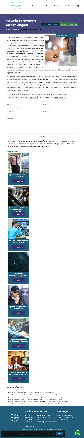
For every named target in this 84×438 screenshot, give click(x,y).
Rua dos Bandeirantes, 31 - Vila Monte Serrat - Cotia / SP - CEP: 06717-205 (66, 417)
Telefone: (10, 111)
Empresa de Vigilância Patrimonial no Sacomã (18, 340)
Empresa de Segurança (56, 397)
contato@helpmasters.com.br (48, 422)
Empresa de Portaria (36, 395)
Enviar (42, 136)
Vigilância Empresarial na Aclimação (19, 307)
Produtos (29, 420)
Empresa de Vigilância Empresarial (38, 401)
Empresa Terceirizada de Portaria (37, 404)
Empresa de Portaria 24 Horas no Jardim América (18, 373)
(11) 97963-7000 (31, 97)
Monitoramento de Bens (54, 404)
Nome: (9, 104)
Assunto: (46, 111)
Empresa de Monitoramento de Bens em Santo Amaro (18, 275)
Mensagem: (11, 118)
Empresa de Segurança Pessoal (15, 399)
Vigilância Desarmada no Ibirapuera (19, 175)
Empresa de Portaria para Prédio (39, 397)
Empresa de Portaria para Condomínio (17, 397)
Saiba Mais (19, 181)
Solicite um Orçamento (50, 24)
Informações (29, 426)
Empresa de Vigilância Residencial (16, 404)
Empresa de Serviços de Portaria (35, 399)
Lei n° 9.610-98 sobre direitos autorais (38, 146)
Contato (68, 6)
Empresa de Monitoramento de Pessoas (18, 395)
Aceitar (59, 434)
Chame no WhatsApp (69, 24)
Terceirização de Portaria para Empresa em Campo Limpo (19, 209)
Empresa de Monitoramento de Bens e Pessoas (41, 392)
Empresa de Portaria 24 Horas (51, 395)
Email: (45, 104)
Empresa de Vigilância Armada (54, 399)
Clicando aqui (60, 97)
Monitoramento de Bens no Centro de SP (18, 241)
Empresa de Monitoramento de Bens (17, 392)
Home (34, 6)
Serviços (57, 6)
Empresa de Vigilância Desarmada (16, 401)
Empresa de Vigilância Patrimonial (58, 401)
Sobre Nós (45, 6)
